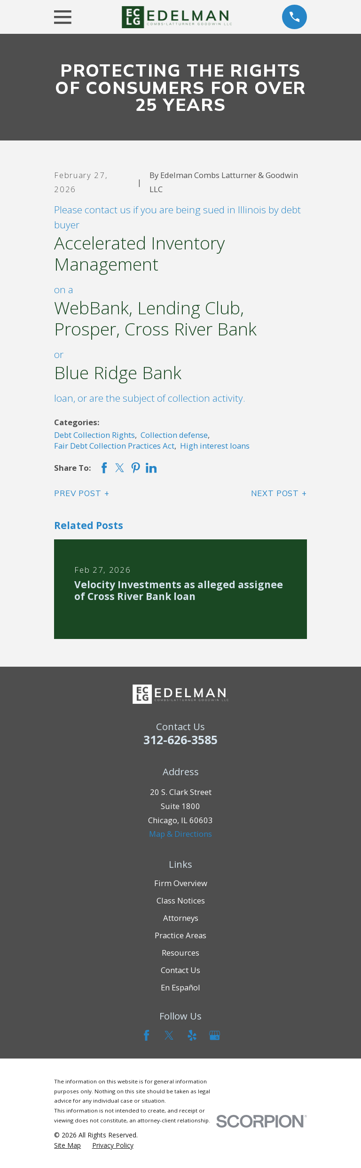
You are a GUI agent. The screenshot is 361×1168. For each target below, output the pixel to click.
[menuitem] (67, 1145)
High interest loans (215, 445)
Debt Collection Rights (94, 434)
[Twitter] (169, 1035)
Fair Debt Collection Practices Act (114, 445)
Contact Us (180, 970)
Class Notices (181, 900)
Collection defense (174, 434)
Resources (180, 952)
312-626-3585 (180, 740)
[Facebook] (146, 1035)
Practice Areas (180, 935)
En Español (180, 987)
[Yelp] (192, 1035)
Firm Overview (180, 883)
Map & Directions (180, 833)
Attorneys (180, 917)
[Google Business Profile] (214, 1035)
